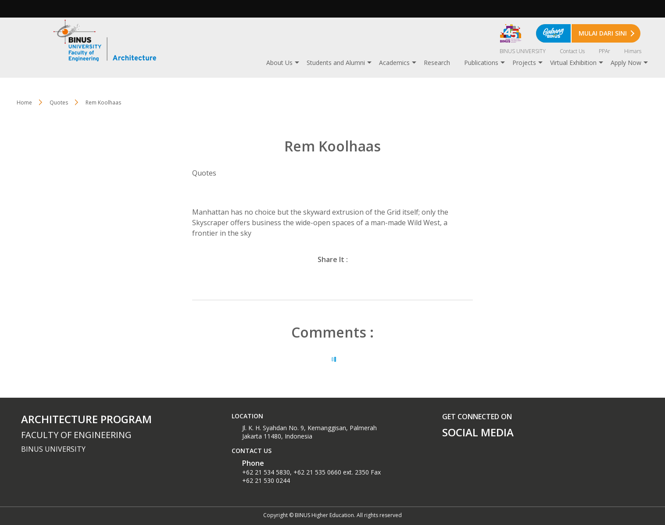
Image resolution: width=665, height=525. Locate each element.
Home (24, 102)
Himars (632, 51)
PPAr (604, 51)
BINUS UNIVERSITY (523, 51)
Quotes (59, 102)
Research (437, 62)
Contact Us (572, 51)
